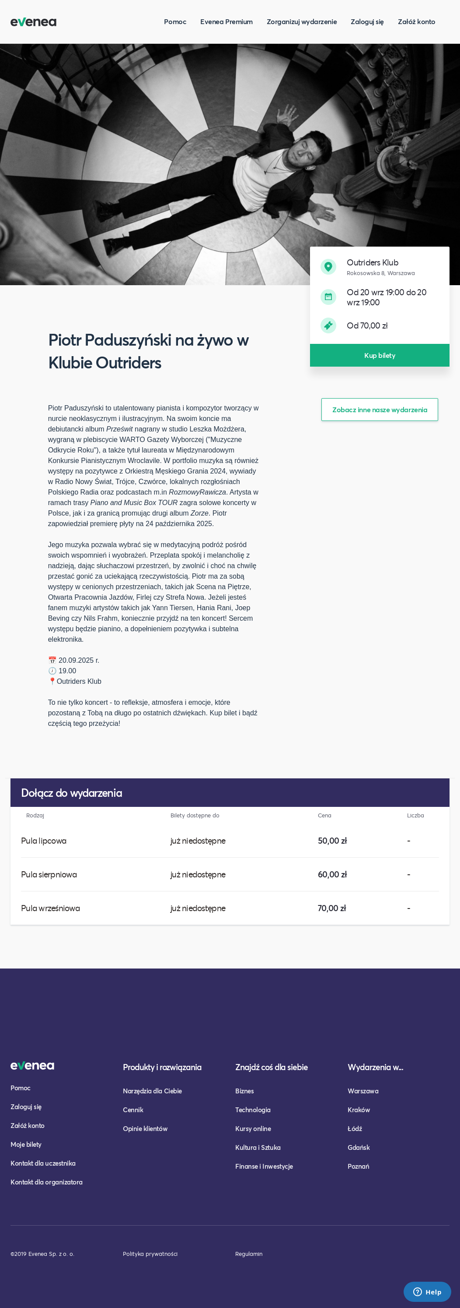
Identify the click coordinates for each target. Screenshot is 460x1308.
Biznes (244, 1090)
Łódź (355, 1128)
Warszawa (363, 1090)
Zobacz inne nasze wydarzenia (379, 409)
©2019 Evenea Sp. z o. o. (42, 1254)
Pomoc (175, 21)
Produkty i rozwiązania (162, 1066)
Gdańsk (358, 1147)
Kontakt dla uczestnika (43, 1163)
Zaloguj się (367, 21)
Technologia (253, 1109)
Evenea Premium (226, 21)
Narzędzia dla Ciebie (152, 1090)
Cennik (133, 1109)
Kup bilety (379, 355)
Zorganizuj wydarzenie (302, 21)
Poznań (358, 1166)
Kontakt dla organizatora (46, 1181)
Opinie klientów (145, 1128)
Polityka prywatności (150, 1254)
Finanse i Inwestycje (264, 1166)
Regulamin (248, 1254)
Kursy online (253, 1128)
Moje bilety (26, 1144)
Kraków (359, 1109)
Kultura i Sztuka (258, 1147)
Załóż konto (417, 21)
